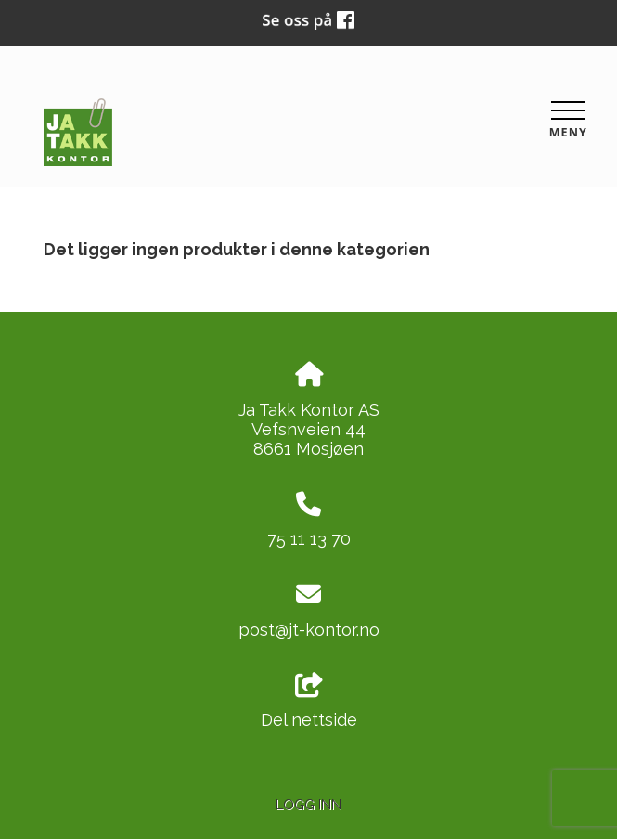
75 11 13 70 (309, 539)
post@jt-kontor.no (308, 629)
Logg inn (308, 804)
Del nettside (309, 701)
